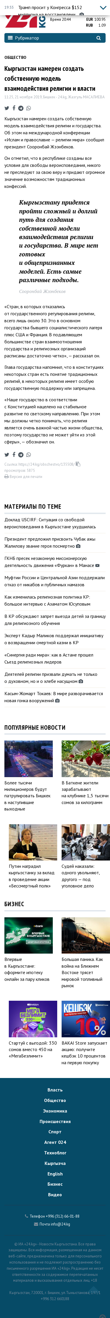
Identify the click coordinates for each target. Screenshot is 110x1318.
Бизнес (55, 1184)
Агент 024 (55, 1142)
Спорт (55, 1131)
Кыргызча (55, 1163)
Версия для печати (23, 476)
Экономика (55, 1111)
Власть (55, 1090)
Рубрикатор (23, 38)
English (55, 1174)
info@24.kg (60, 1224)
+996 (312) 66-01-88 (62, 1216)
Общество (15, 57)
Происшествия (55, 1121)
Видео (55, 1194)
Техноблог (55, 1153)
